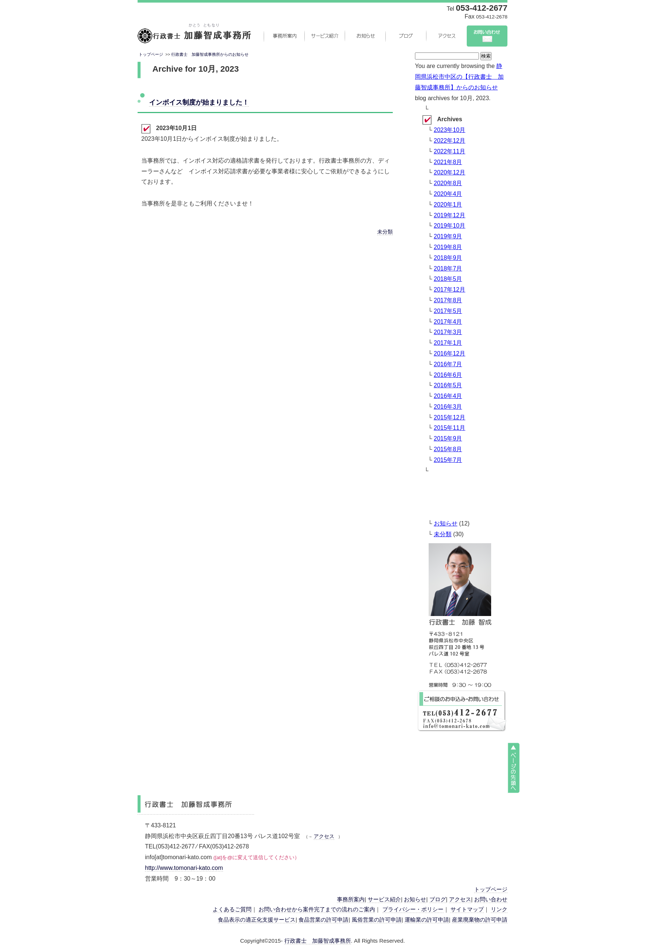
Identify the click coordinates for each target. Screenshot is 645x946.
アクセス (446, 36)
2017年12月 (449, 289)
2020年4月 (448, 194)
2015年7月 (448, 460)
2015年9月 (448, 438)
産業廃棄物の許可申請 (479, 919)
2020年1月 (448, 204)
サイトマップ (467, 909)
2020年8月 (448, 183)
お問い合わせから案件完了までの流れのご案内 (317, 909)
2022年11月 (449, 151)
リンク (499, 909)
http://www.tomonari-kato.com (184, 868)
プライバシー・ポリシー (412, 909)
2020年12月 (449, 172)
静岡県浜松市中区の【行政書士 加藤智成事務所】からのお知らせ (459, 77)
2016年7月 (448, 364)
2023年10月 (449, 130)
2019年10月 (449, 225)
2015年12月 (449, 417)
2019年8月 (448, 247)
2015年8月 (448, 449)
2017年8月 (448, 300)
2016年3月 (448, 407)
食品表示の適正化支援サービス (257, 919)
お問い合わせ (487, 36)
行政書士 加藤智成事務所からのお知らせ (210, 54)
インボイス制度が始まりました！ (199, 102)
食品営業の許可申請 (323, 919)
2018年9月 (448, 258)
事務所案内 (283, 36)
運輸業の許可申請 (427, 919)
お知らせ (365, 36)
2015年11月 (449, 428)
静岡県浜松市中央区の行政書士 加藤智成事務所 (194, 36)
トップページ (151, 54)
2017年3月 (448, 332)
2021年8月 (448, 162)
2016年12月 (449, 353)
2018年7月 (448, 268)
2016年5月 (448, 385)
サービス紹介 (324, 36)
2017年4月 (448, 322)
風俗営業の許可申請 (377, 919)
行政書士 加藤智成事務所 (317, 941)
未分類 (385, 232)
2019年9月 (448, 236)
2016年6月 (448, 375)
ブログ (405, 36)
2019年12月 (449, 215)
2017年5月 (448, 311)
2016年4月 (448, 396)
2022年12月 (449, 140)
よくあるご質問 (232, 909)
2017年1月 (448, 343)
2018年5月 (448, 279)
